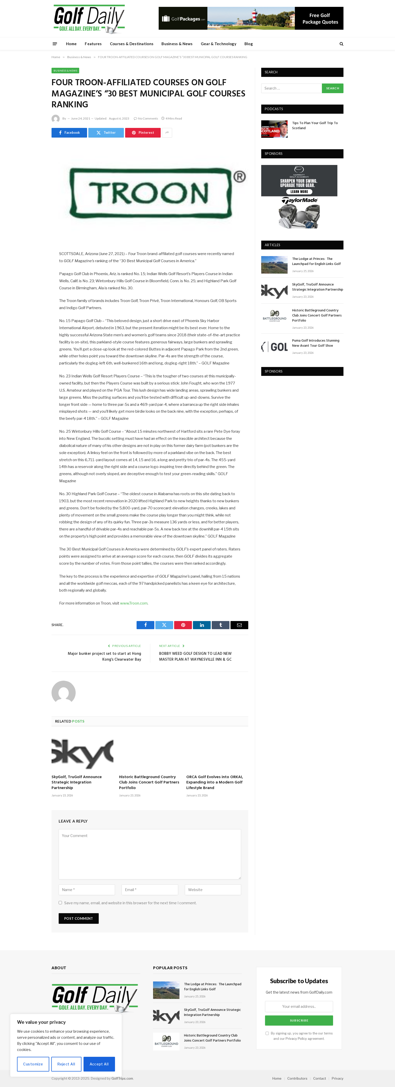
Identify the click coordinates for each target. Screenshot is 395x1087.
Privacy (337, 1078)
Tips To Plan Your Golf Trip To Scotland (315, 126)
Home (71, 43)
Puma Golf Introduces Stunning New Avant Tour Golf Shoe (315, 343)
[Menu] (55, 43)
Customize (33, 1064)
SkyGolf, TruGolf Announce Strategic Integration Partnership (77, 783)
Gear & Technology (218, 43)
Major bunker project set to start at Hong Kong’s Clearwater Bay (104, 657)
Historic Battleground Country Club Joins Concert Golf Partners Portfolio (149, 783)
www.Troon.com (133, 603)
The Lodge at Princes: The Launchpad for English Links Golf (317, 262)
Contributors (297, 1078)
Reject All (66, 1064)
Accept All (99, 1064)
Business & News (177, 43)
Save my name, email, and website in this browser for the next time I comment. (130, 903)
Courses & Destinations (132, 43)
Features (93, 43)
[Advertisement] (299, 414)
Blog (248, 43)
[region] (66, 1045)
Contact (319, 1078)
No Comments (146, 118)
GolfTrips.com (122, 1078)
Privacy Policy (296, 1039)
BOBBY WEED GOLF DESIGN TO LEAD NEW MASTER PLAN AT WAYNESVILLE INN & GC (195, 657)
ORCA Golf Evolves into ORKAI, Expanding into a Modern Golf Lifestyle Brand (214, 783)
